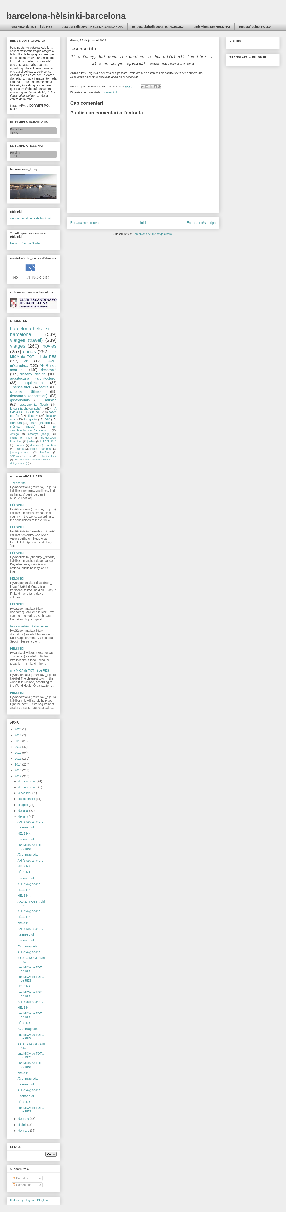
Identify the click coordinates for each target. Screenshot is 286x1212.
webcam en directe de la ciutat (30, 218)
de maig (24, 1118)
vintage (14, 434)
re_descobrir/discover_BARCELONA (158, 26)
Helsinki (15, 152)
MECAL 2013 (48, 441)
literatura (16, 423)
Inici (143, 223)
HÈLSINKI (17, 505)
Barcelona (17, 129)
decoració (49, 370)
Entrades (20, 1178)
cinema (28, 456)
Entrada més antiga (201, 223)
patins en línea (21, 437)
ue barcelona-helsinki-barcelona (33, 459)
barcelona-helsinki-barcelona (30, 331)
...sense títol (109, 92)
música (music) (22, 426)
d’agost (23, 805)
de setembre (27, 799)
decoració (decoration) (29, 396)
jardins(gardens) (20, 452)
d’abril (22, 1124)
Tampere (19, 445)
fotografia (30, 419)
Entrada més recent (85, 223)
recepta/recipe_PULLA (255, 26)
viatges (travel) (26, 340)
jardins (31, 441)
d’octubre (24, 793)
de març (24, 1130)
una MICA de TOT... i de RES (29, 670)
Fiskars (19, 448)
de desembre (27, 781)
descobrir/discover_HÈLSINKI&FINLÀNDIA (92, 26)
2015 (18, 758)
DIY (47, 419)
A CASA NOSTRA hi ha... (33, 410)
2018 (18, 741)
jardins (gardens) (41, 448)
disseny (32, 415)
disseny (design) (33, 374)
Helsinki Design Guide (25, 243)
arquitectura (33, 383)
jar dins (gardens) (46, 456)
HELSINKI (17, 527)
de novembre (27, 787)
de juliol (23, 810)
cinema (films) (25, 392)
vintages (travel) (18, 463)
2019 (18, 735)
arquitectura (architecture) (33, 378)
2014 (18, 764)
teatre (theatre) (39, 423)
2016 (18, 752)
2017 (18, 747)
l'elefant (44, 452)
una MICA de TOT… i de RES (32, 26)
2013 (18, 770)
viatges (17, 346)
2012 (18, 776)
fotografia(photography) (26, 408)
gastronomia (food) (34, 404)
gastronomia (20, 400)
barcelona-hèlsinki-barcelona (66, 16)
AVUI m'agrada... (28, 854)
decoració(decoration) (43, 445)
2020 (18, 729)
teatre (44, 387)
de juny (23, 816)
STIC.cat (15, 456)
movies (49, 346)
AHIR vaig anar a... (30, 821)
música (50, 400)
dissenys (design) (39, 434)
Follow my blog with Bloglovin (29, 1200)
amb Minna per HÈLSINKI (212, 26)
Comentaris (22, 1185)
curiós (29, 351)
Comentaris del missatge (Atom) (153, 234)
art (26, 361)
